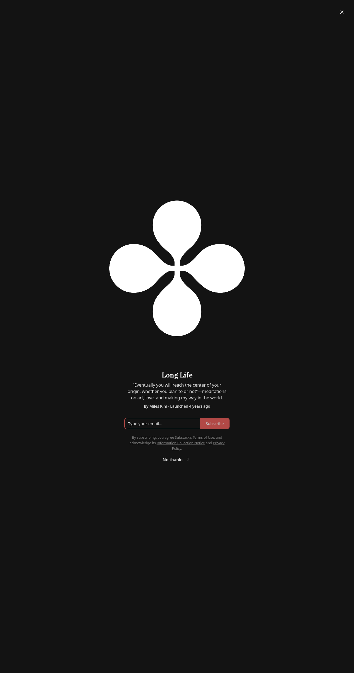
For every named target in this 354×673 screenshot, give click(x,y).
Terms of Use (203, 437)
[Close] (341, 12)
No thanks (177, 459)
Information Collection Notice (181, 442)
